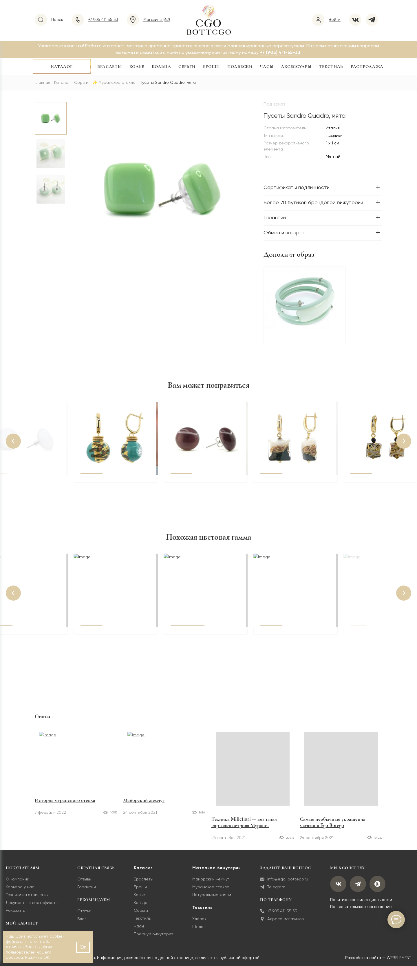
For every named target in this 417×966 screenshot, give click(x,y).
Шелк (197, 927)
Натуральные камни (211, 895)
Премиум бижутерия (153, 934)
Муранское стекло (117, 83)
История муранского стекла (65, 819)
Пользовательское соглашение (361, 907)
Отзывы (84, 880)
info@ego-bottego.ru (284, 880)
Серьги (186, 66)
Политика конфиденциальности (361, 900)
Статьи (84, 911)
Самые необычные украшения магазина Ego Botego (332, 822)
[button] (13, 441)
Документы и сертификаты (32, 903)
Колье (137, 66)
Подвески (240, 66)
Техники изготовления (27, 895)
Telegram (272, 887)
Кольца (161, 66)
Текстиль (331, 66)
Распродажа (367, 66)
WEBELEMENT (399, 958)
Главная (42, 83)
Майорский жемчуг (143, 819)
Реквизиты (15, 911)
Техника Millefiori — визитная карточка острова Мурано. (244, 822)
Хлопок (199, 919)
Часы (267, 66)
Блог (81, 919)
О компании (17, 880)
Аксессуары (296, 66)
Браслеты (109, 66)
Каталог (62, 66)
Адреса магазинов (282, 919)
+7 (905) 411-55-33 (280, 52)
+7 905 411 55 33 (278, 911)
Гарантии (86, 887)
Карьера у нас (20, 887)
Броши (211, 66)
